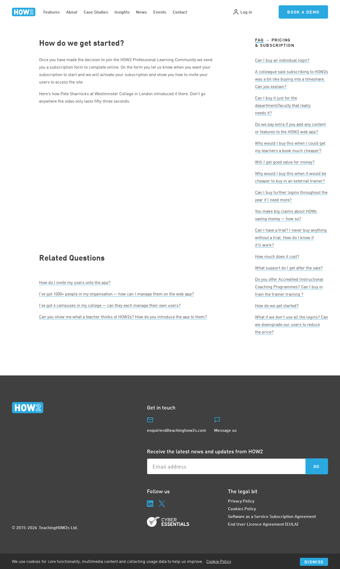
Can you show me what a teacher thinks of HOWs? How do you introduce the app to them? (123, 316)
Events (159, 11)
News (141, 11)
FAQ (259, 39)
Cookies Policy (242, 508)
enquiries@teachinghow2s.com (176, 430)
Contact (180, 11)
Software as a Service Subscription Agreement (272, 516)
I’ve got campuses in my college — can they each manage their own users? (110, 305)
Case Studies (96, 11)
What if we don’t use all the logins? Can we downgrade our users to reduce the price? (291, 324)
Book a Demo (303, 11)
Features (51, 11)
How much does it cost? (277, 256)
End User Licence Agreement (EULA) (263, 523)
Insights (122, 11)
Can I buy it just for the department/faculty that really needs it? (283, 105)
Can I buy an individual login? (282, 60)
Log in (242, 12)
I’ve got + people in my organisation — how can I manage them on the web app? (116, 293)
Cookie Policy (218, 561)
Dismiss (314, 561)
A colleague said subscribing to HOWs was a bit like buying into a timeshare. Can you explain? (291, 79)
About (71, 11)
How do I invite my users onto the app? (74, 282)
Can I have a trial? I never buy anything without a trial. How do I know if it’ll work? (291, 237)
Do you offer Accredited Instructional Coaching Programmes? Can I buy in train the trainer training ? (289, 287)
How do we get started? (277, 305)
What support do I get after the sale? (289, 267)
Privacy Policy (241, 500)
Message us (225, 430)
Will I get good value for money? (284, 162)
